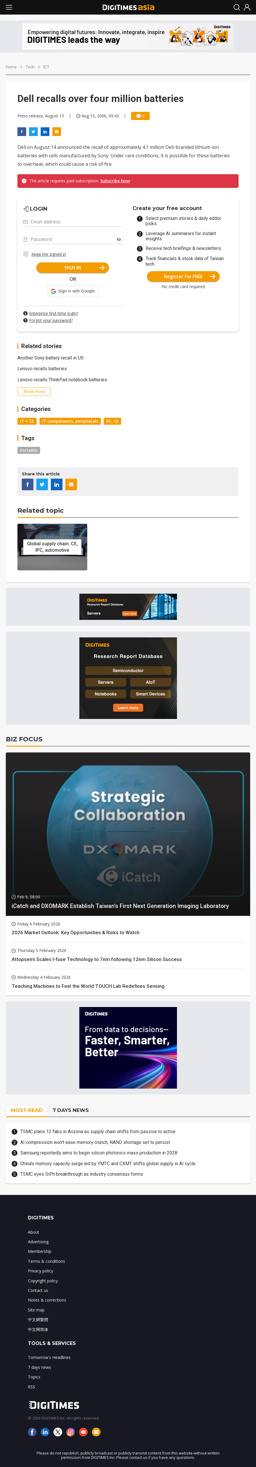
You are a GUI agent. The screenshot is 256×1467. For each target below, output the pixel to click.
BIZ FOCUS (24, 739)
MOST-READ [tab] (27, 1110)
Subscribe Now (115, 181)
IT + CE (27, 421)
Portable (28, 450)
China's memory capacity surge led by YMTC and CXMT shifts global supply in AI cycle (108, 1163)
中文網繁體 (38, 1319)
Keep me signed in (48, 254)
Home (11, 67)
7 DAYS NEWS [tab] (71, 1110)
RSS (31, 1387)
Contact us (38, 1290)
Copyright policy (43, 1280)
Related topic (40, 510)
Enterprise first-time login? (53, 313)
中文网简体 (38, 1329)
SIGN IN (85, 268)
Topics (34, 1377)
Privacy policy (40, 1271)
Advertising (38, 1241)
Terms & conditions (46, 1261)
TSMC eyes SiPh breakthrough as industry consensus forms (81, 1174)
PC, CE (112, 421)
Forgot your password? (51, 320)
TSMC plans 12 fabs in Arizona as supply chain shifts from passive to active (98, 1131)
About (33, 1232)
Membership (39, 1251)
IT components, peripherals (70, 421)
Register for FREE (189, 276)
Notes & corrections (47, 1300)
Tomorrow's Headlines (49, 1357)
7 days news (39, 1367)
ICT (46, 67)
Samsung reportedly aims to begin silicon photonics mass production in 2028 (98, 1153)
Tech (30, 67)
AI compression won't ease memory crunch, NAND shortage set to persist (95, 1142)
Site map (36, 1310)
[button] (73, 291)
